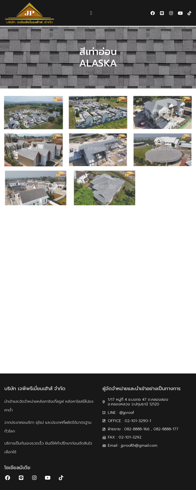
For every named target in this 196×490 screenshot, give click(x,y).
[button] (91, 13)
